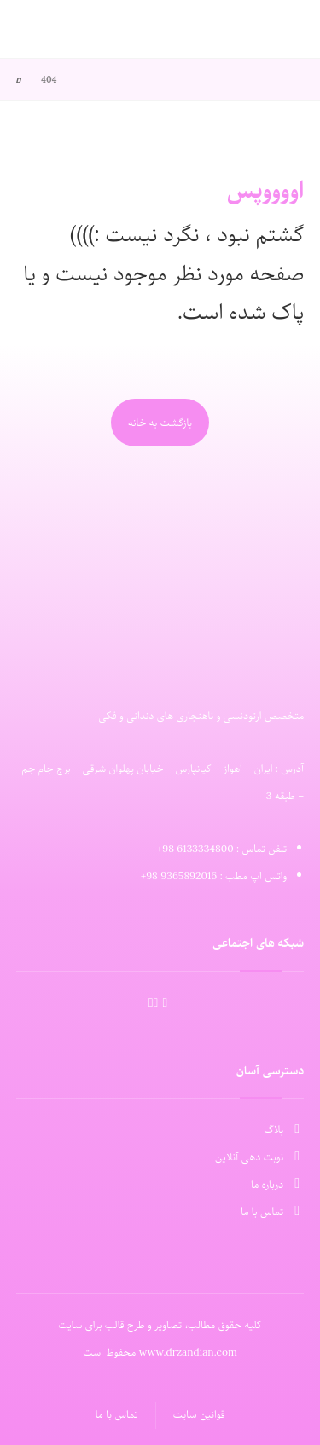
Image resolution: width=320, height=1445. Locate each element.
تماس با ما (272, 1211)
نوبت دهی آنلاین (259, 1157)
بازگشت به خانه (160, 422)
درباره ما (277, 1184)
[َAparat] (165, 1003)
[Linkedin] (156, 1002)
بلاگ (284, 1129)
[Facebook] (151, 1002)
